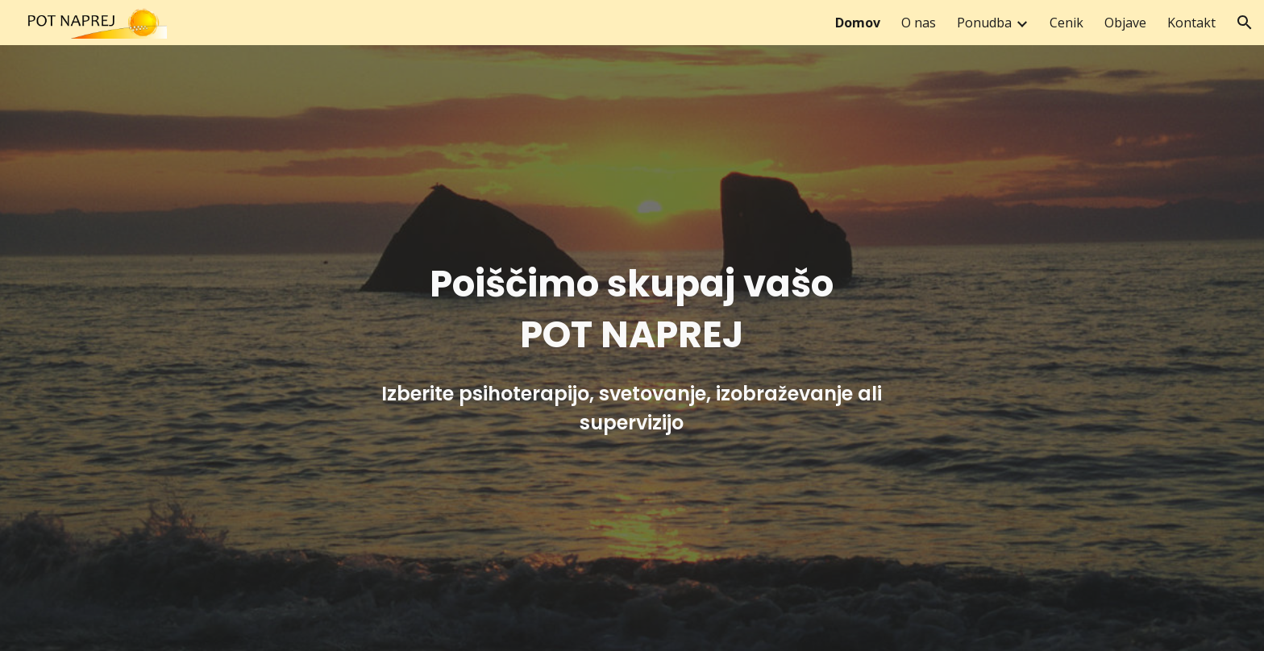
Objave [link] (1125, 22)
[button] (1244, 22)
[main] (632, 347)
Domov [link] (857, 22)
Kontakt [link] (1191, 22)
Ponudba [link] (984, 22)
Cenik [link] (1066, 22)
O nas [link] (918, 22)
